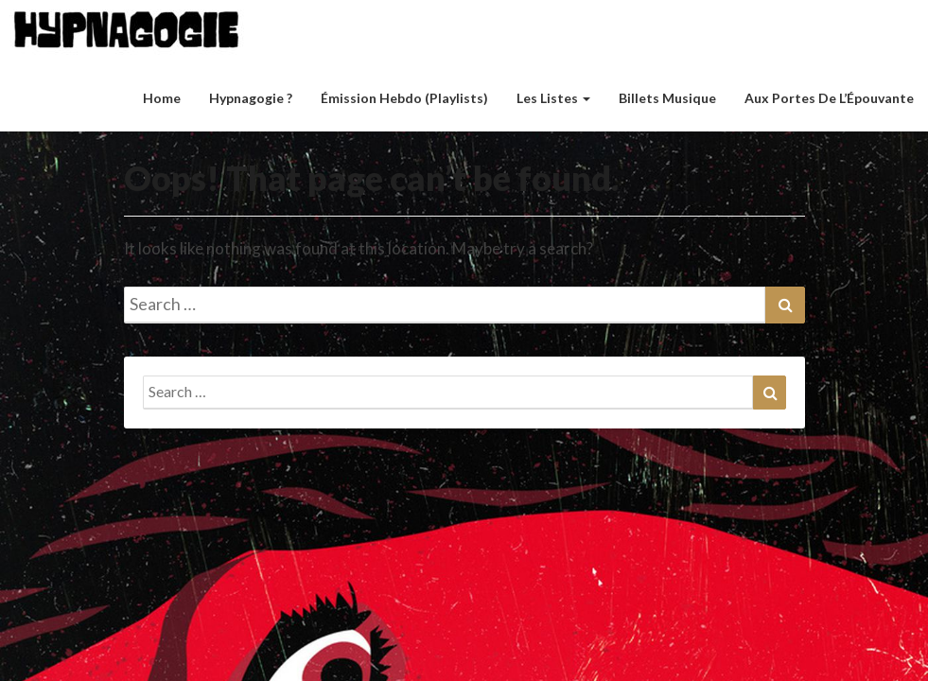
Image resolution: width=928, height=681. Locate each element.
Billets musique (667, 98)
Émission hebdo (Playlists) (404, 98)
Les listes (553, 98)
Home (162, 98)
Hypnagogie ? (250, 98)
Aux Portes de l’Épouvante (829, 98)
